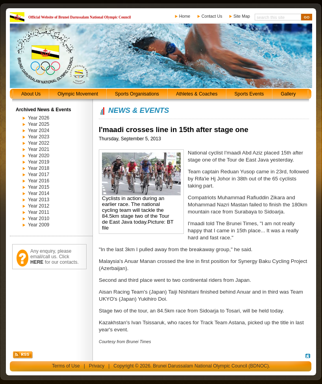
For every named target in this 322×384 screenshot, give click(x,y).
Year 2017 (38, 174)
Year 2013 (38, 199)
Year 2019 (38, 162)
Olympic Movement (77, 94)
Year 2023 (38, 137)
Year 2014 (38, 193)
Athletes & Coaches (196, 94)
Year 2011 (38, 212)
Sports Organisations (137, 94)
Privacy (96, 366)
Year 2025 (38, 124)
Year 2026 (38, 118)
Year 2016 (38, 181)
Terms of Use (66, 366)
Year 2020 (38, 155)
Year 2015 (38, 187)
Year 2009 (38, 225)
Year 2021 (38, 149)
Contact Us (212, 16)
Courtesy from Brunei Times (125, 341)
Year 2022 (38, 143)
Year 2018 (38, 168)
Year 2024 (38, 130)
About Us (31, 94)
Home (184, 16)
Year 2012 (38, 206)
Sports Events (249, 94)
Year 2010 (38, 218)
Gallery (288, 94)
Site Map (241, 16)
